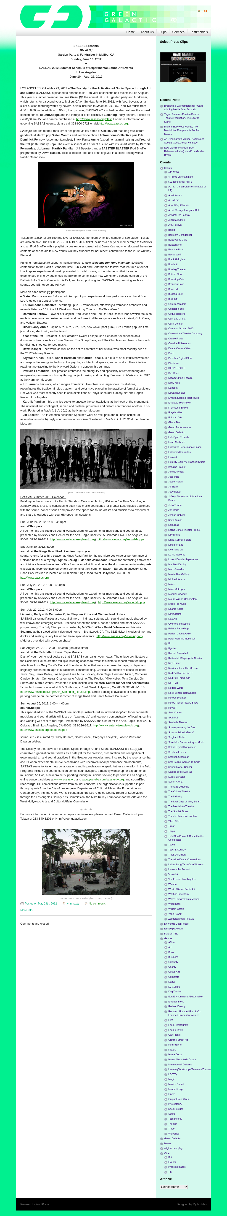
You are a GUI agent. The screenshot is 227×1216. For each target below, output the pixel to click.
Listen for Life (175, 544)
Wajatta (172, 884)
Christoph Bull (176, 308)
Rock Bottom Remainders (182, 692)
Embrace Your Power (179, 402)
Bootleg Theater (177, 269)
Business (173, 957)
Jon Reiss (173, 510)
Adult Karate (175, 195)
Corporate (173, 976)
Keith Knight (175, 520)
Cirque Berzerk (176, 313)
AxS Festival (175, 224)
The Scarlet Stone (178, 811)
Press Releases (177, 1166)
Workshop (173, 1133)
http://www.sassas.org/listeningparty (120, 636)
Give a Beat (174, 422)
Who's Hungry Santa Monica (184, 899)
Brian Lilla (173, 289)
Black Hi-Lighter (177, 259)
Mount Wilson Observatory (182, 599)
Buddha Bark (175, 293)
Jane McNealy (176, 471)
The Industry (175, 796)
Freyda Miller (175, 412)
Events (172, 1162)
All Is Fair (173, 200)
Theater (172, 1123)
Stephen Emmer (177, 752)
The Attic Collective (178, 786)
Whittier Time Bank (178, 894)
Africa (171, 942)
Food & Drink (175, 1030)
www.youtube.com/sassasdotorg (103, 779)
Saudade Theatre (177, 722)
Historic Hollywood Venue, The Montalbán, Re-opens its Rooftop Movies (182, 130)
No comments (97, 903)
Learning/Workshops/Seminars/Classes (189, 1069)
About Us (147, 32)
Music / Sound (176, 1084)
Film (170, 1019)
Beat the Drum (176, 249)
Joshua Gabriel (176, 515)
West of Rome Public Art (181, 889)
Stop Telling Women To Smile (184, 762)
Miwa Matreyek (176, 589)
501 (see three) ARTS (180, 181)
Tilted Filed (174, 821)
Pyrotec (172, 648)
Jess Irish (173, 476)
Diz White (173, 373)
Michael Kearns (176, 579)
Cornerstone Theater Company (185, 333)
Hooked (172, 457)
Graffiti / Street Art (178, 1039)
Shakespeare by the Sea (181, 727)
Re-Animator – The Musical (183, 668)
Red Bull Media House (180, 673)
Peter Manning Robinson (181, 638)
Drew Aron (174, 383)
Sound (171, 1113)
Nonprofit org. (175, 1089)
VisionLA (173, 874)
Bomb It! (172, 264)
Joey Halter (174, 491)
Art (170, 947)
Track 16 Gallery (177, 854)
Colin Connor (175, 323)
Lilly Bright (174, 534)
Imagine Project (176, 467)
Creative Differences (179, 343)
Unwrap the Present (179, 869)
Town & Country (177, 849)
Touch (171, 844)
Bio (170, 1157)
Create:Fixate (175, 338)
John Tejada (175, 505)
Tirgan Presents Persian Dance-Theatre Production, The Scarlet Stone (181, 118)
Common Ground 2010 (180, 328)
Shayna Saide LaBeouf (180, 732)
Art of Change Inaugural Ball (183, 210)
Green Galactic (176, 432)
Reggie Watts (175, 687)
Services (178, 32)
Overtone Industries (179, 623)
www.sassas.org (64, 779)
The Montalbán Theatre (181, 806)
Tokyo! (171, 831)
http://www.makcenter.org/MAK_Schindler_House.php (55, 691)
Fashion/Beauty (176, 1006)
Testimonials (199, 32)
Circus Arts (174, 971)
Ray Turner (174, 663)
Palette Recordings (178, 628)
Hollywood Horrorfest (179, 452)
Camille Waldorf (177, 304)
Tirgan (171, 826)
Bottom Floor (175, 274)
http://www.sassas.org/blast (94, 119)
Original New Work (178, 1099)
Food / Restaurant (178, 1025)
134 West (173, 171)
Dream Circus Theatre (180, 377)
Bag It (171, 229)
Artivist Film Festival (179, 215)
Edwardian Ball (176, 392)
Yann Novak (175, 914)
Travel (171, 1128)
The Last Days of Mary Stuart (184, 801)
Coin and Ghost (176, 318)
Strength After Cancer (180, 767)
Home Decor (175, 1054)
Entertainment (176, 1001)
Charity (172, 966)
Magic (171, 1079)
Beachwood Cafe (177, 239)
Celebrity (173, 962)
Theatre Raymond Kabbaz (182, 816)
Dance (171, 981)
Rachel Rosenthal (178, 653)
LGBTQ (172, 1074)
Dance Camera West (179, 348)
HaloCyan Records (178, 437)
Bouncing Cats (176, 279)
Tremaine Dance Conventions (184, 859)
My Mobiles (200, 1204)
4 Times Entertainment (180, 176)
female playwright (173, 928)
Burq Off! (173, 299)
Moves (168, 1143)
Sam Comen (175, 712)
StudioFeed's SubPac (180, 771)
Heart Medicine (176, 442)
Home (130, 32)
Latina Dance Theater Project (184, 529)
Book (171, 952)
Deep (171, 353)
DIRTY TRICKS (176, 368)
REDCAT (173, 683)
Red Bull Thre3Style (179, 678)
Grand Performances (179, 427)
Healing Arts (175, 1044)
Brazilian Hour (176, 284)
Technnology (175, 1118)
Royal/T (172, 707)
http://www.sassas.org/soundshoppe (121, 539)
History (172, 1049)
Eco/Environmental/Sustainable (185, 996)
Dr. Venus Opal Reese (176, 923)
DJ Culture (174, 986)
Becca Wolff (174, 254)
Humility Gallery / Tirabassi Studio (186, 461)
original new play (173, 1148)
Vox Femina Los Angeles (181, 879)
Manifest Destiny (177, 564)
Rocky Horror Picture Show (183, 702)
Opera (171, 1094)
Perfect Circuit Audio (179, 633)
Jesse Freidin (175, 481)
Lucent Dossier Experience (183, 559)
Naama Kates (175, 608)
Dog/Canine (174, 991)
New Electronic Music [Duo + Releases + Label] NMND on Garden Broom (184, 151)
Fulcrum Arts (175, 417)
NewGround (175, 613)
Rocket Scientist (177, 697)
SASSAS (173, 717)
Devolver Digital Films (180, 358)
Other (167, 1153)
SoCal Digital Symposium (182, 747)
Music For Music (177, 603)
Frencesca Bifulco (178, 407)
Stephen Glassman (178, 757)
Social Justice (175, 1109)
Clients (168, 168)
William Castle (176, 908)
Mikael (171, 584)
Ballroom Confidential (180, 234)
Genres (168, 938)
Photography (175, 1103)
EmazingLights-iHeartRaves (183, 397)
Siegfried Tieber (177, 737)
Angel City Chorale (178, 205)
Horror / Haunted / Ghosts (182, 1059)
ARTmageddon (176, 220)
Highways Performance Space (184, 447)
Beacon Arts (175, 244)
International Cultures (180, 1064)
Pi (169, 643)
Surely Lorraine (176, 776)
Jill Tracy (173, 486)
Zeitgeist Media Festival (181, 918)
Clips (162, 32)
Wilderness (174, 903)
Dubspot (172, 387)
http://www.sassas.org (113, 123)
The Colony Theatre (179, 791)
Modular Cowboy (177, 594)
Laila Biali (173, 524)
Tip (170, 1171)
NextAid (172, 618)
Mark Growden (176, 569)
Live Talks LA (175, 549)
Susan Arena (175, 781)
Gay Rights (174, 1034)
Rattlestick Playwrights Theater (185, 658)
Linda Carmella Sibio (179, 539)
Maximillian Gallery (178, 574)
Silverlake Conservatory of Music (186, 742)
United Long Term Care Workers (185, 864)
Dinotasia (173, 363)
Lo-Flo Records (176, 554)
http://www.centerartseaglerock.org (72, 539)
